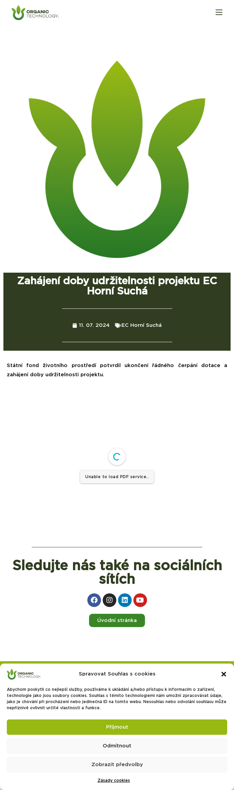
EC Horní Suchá (141, 325)
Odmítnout (117, 745)
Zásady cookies (114, 780)
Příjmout (117, 727)
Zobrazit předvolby (117, 764)
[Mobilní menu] (219, 13)
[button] (223, 674)
